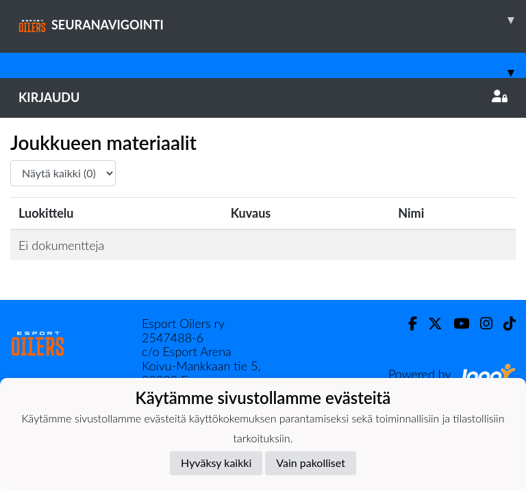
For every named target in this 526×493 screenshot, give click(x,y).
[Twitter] (429, 323)
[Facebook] (407, 323)
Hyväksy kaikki (216, 462)
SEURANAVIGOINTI (272, 20)
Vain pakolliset (310, 462)
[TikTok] (504, 323)
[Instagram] (480, 323)
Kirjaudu (263, 97)
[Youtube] (455, 323)
